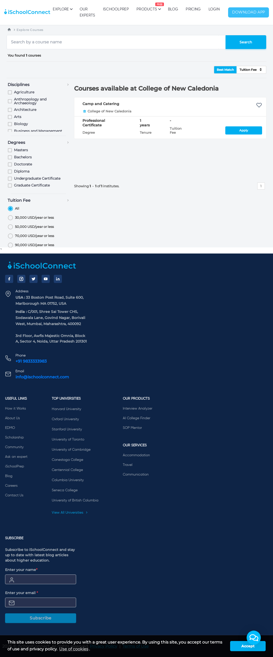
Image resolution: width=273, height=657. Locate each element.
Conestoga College (67, 460)
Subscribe (41, 618)
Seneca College (65, 490)
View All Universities (70, 512)
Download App (248, 12)
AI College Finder (136, 418)
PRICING (193, 9)
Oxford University (65, 419)
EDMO (10, 428)
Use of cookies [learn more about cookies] (73, 649)
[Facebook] (9, 279)
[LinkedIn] (58, 279)
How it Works (15, 408)
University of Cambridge (71, 449)
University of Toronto (68, 439)
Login (214, 9)
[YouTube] (46, 279)
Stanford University (67, 429)
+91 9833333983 (31, 361)
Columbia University (68, 480)
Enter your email (21, 593)
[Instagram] (21, 279)
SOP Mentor (132, 428)
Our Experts (87, 12)
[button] (254, 638)
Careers (11, 485)
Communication (136, 474)
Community (14, 447)
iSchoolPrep (116, 9)
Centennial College (67, 470)
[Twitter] (33, 279)
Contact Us (14, 495)
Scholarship (14, 437)
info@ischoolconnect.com (42, 377)
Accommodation (136, 455)
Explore (62, 9)
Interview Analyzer (137, 408)
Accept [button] (247, 646)
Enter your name (21, 569)
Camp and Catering (100, 104)
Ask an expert (16, 457)
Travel (127, 465)
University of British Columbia (75, 500)
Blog (173, 9)
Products (146, 7)
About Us (12, 418)
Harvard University (66, 409)
